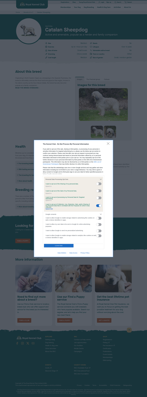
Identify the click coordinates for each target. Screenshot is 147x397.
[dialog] (73, 198)
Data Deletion (62, 253)
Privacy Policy (85, 253)
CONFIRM (59, 245)
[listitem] (73, 179)
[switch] (98, 183)
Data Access (73, 253)
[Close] (109, 144)
